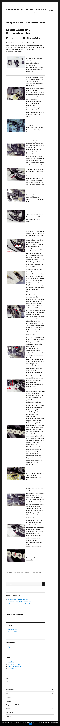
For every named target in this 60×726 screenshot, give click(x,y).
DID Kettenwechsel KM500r (23, 572)
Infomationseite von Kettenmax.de (26, 9)
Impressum (9, 712)
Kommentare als (14, 666)
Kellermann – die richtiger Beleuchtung (20, 604)
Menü (51, 10)
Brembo (8, 686)
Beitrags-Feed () (14, 664)
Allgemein (11, 647)
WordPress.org (12, 668)
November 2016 (12, 632)
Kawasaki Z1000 (11, 689)
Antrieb (8, 709)
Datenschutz (10, 716)
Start (7, 678)
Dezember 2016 (12, 629)
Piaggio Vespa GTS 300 (13, 705)
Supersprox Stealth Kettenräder (18, 599)
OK (30, 724)
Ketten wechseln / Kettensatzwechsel (19, 602)
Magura (8, 701)
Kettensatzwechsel (36, 572)
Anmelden (11, 662)
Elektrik (8, 697)
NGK (7, 682)
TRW (7, 693)
